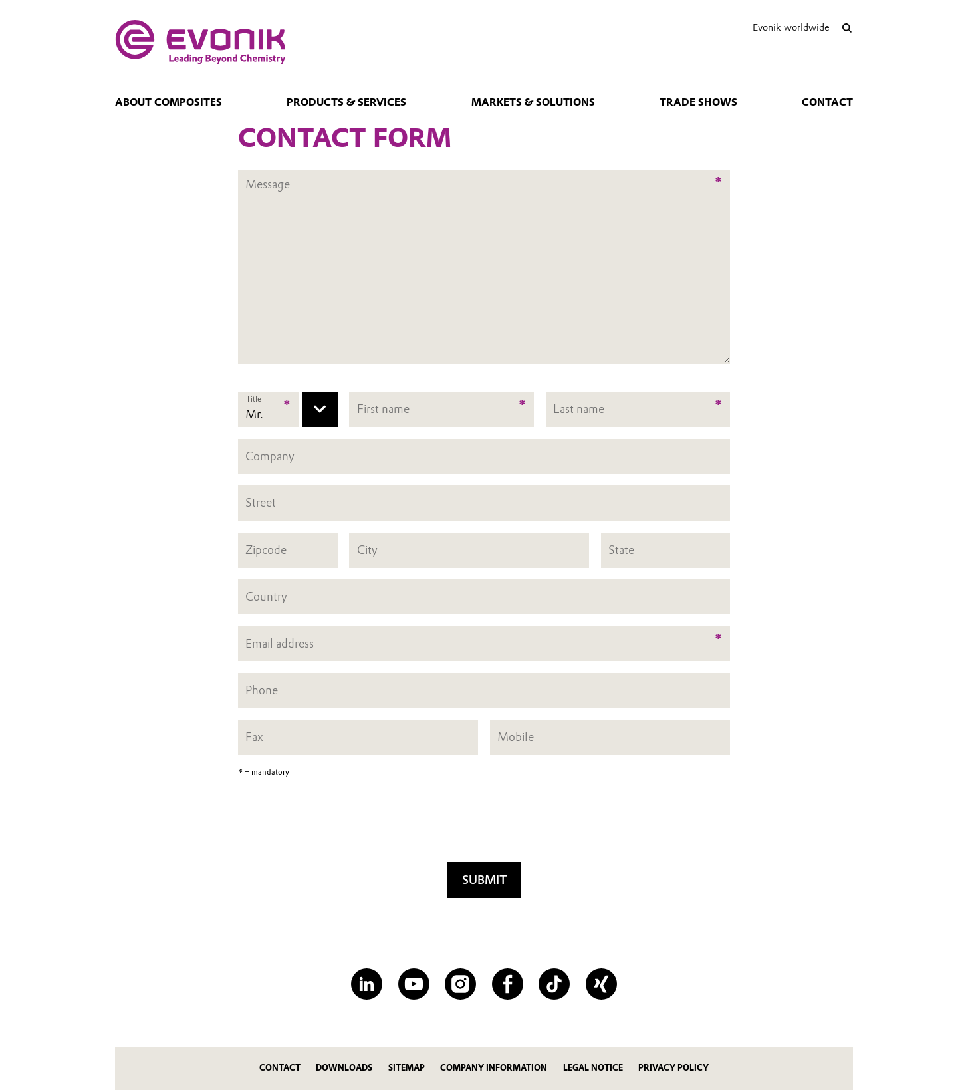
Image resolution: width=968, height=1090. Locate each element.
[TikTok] (554, 984)
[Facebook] (507, 984)
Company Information (493, 1068)
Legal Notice (593, 1068)
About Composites (168, 102)
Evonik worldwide (791, 27)
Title (253, 399)
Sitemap (406, 1068)
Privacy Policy (673, 1068)
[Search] (846, 27)
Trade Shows (698, 102)
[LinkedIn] (366, 984)
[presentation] (484, 824)
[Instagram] (460, 984)
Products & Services (346, 102)
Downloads (344, 1068)
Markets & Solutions (533, 102)
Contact (827, 102)
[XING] (601, 984)
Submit (484, 879)
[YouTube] (413, 984)
